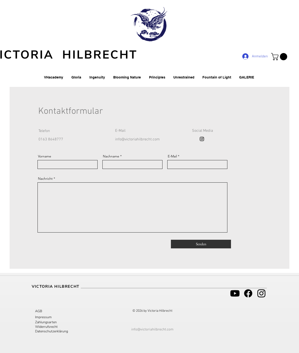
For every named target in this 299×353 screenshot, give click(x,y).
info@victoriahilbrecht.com (137, 139)
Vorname (44, 156)
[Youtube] (235, 293)
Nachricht (45, 178)
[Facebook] (248, 293)
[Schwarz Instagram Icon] (261, 293)
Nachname (111, 156)
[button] (280, 56)
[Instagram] (202, 139)
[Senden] (201, 244)
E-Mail (172, 156)
